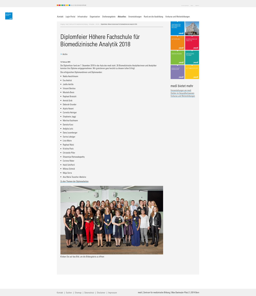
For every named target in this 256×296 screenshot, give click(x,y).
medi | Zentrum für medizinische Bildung (77, 24)
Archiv (97, 24)
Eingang (62, 24)
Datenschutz (89, 292)
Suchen (69, 292)
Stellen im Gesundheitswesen (182, 93)
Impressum (112, 292)
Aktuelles (91, 24)
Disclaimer (101, 292)
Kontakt (60, 292)
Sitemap (78, 292)
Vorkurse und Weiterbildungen (183, 95)
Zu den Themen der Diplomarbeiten (74, 181)
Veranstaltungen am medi (181, 90)
